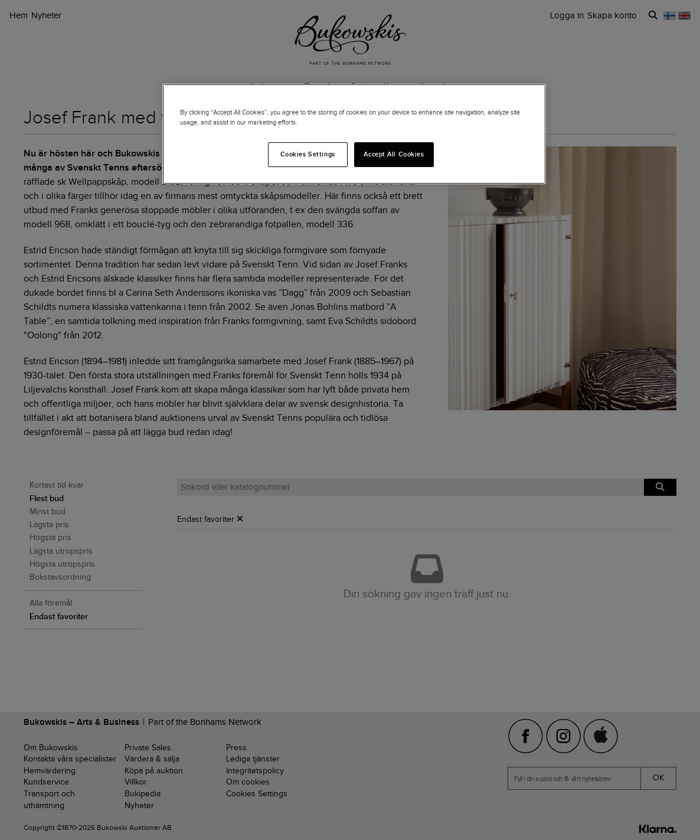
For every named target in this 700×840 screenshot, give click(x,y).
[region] (354, 134)
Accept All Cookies (394, 154)
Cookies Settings (307, 154)
